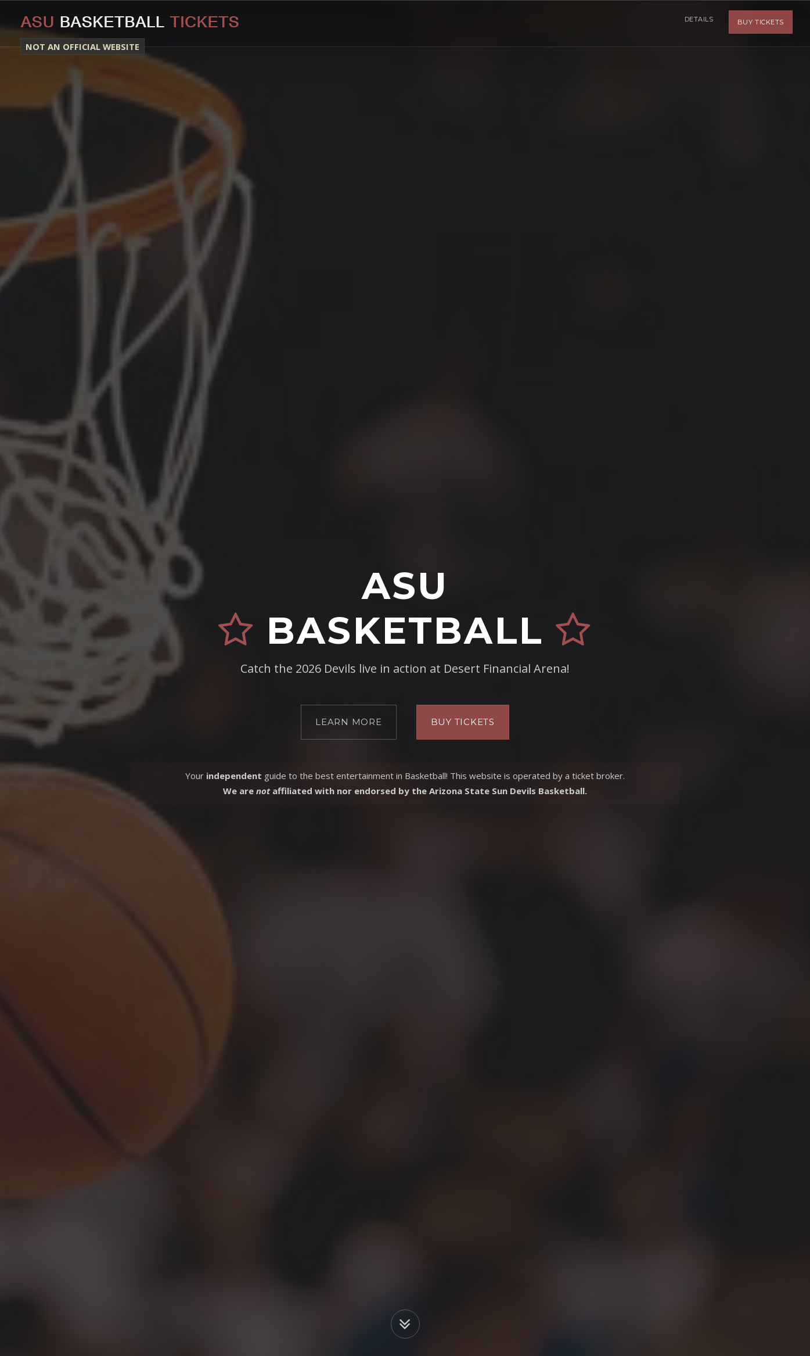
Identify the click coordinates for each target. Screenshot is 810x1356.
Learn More (348, 721)
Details (696, 23)
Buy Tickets (760, 23)
